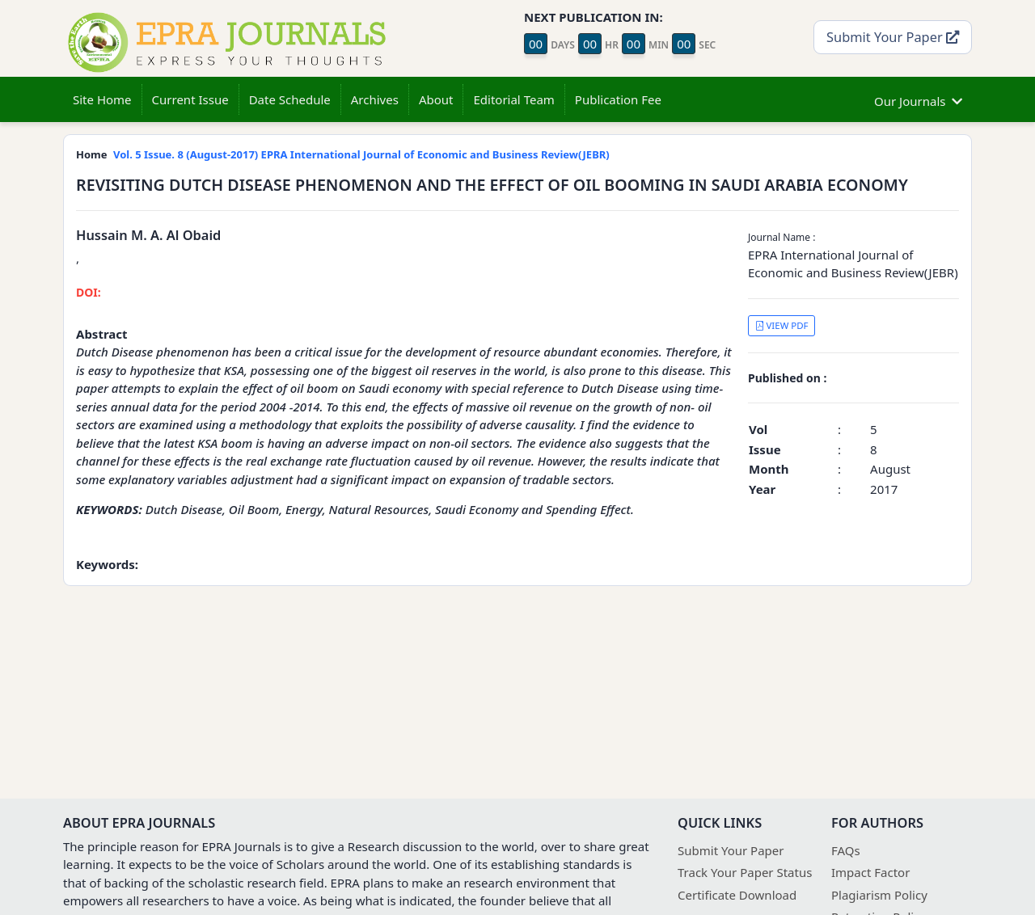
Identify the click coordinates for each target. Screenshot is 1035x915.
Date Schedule (290, 99)
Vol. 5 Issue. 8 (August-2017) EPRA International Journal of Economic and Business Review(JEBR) (361, 154)
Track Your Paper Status (745, 872)
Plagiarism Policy (879, 895)
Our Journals (918, 99)
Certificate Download (737, 895)
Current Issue (190, 99)
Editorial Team (513, 99)
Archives (375, 99)
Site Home (102, 99)
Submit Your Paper (892, 36)
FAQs (845, 850)
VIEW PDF (782, 325)
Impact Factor (870, 872)
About (436, 99)
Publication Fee (618, 99)
